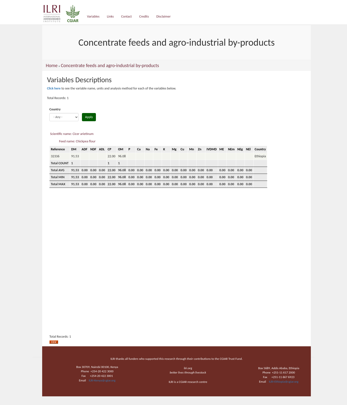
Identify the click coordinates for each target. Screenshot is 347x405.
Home (52, 65)
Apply (89, 117)
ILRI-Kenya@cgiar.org (102, 380)
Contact (126, 16)
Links (110, 16)
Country (54, 109)
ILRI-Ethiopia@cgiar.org (284, 381)
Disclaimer (163, 16)
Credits (144, 16)
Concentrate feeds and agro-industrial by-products (110, 65)
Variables (93, 16)
